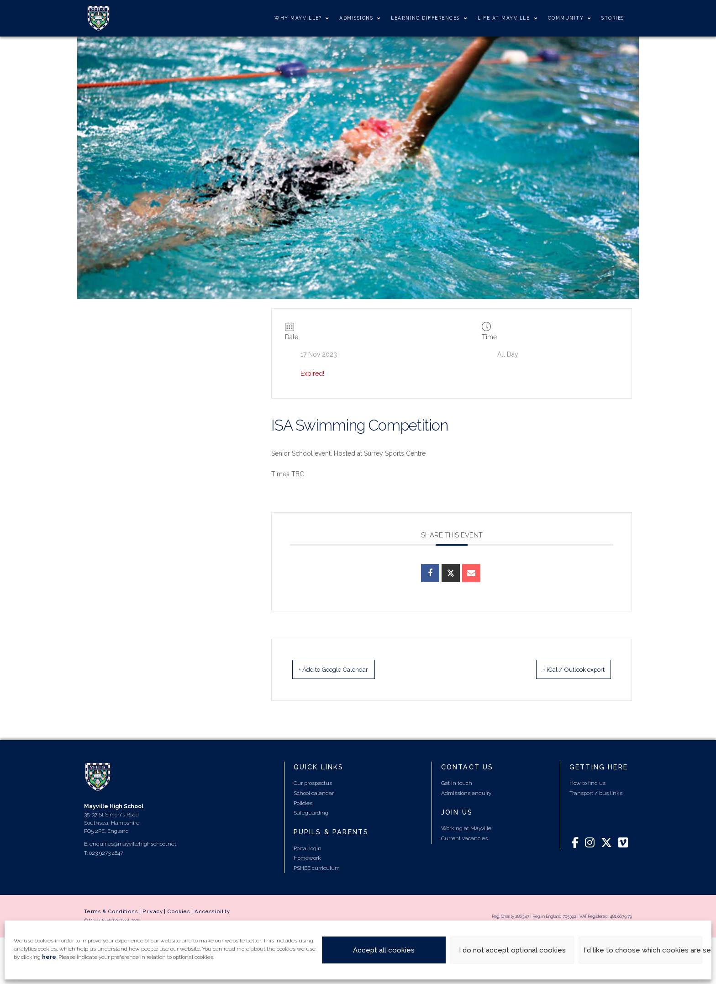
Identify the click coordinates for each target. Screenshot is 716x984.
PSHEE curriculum (317, 869)
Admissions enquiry (466, 794)
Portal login (307, 849)
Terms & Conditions (111, 912)
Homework (307, 859)
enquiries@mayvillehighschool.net (133, 845)
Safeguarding (311, 813)
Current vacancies (464, 839)
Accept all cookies (384, 950)
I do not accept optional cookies (512, 950)
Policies (303, 803)
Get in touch (456, 784)
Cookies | (181, 912)
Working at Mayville (466, 829)
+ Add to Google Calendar (348, 670)
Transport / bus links (595, 794)
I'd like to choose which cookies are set (643, 950)
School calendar (314, 794)
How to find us (587, 784)
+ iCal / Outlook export (560, 670)
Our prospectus (313, 784)
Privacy (152, 912)
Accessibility (212, 912)
